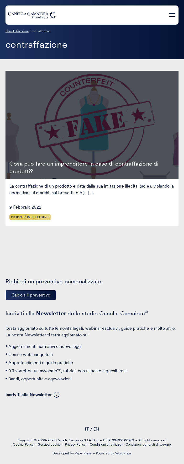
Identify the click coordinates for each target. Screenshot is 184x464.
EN (96, 429)
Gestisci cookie (49, 444)
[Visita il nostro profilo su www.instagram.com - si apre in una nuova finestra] (105, 415)
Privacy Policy (75, 444)
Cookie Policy (23, 444)
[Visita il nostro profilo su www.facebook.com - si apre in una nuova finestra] (91, 415)
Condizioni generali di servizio (148, 444)
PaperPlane (83, 453)
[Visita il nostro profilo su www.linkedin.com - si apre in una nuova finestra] (76, 415)
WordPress (123, 453)
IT (87, 429)
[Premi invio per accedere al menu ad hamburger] (172, 14)
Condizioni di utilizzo (105, 444)
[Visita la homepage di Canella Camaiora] (32, 15)
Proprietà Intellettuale (30, 217)
